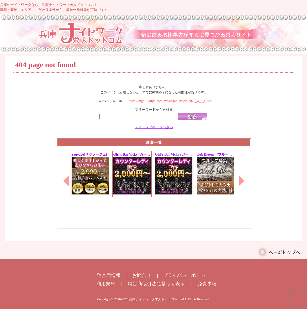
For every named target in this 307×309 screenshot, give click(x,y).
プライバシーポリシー (186, 275)
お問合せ (141, 275)
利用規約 (105, 283)
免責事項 (207, 283)
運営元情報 (109, 275)
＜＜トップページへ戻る (154, 127)
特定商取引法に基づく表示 (156, 283)
